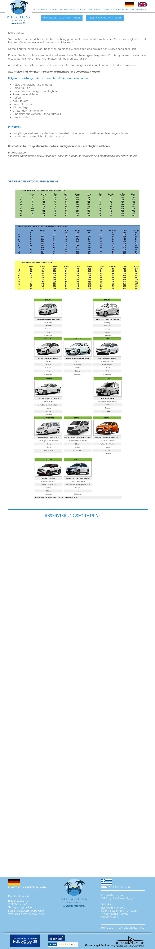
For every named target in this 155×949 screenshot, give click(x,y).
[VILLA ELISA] (56, 9)
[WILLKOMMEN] (40, 9)
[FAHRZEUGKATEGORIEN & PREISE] (62, 18)
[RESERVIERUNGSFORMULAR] (105, 18)
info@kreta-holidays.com (30, 910)
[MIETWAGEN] (117, 9)
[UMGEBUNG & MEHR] (74, 9)
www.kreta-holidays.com (29, 913)
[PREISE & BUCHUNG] (99, 9)
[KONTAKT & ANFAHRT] (137, 9)
